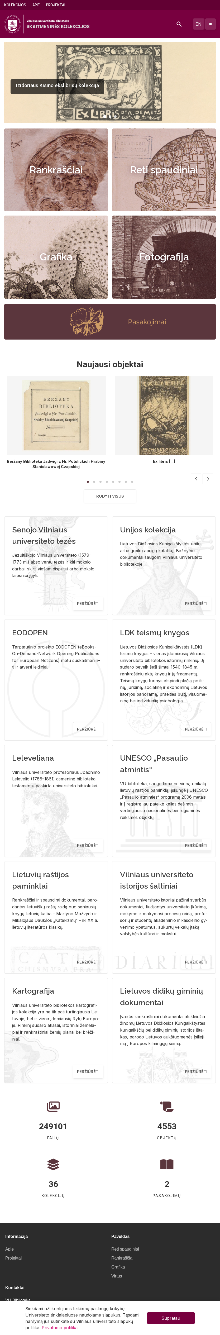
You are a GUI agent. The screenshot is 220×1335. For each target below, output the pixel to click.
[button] (104, 116)
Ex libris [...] (164, 461)
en (198, 24)
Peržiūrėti (88, 603)
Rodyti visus (110, 496)
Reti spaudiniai (164, 170)
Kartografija (33, 990)
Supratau (170, 1318)
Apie (36, 5)
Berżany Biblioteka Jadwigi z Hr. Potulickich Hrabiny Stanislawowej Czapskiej (56, 464)
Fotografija (164, 257)
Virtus (116, 1276)
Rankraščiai (56, 170)
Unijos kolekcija (148, 529)
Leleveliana (33, 758)
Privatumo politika (60, 1327)
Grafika (56, 257)
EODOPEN (30, 632)
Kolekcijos (15, 5)
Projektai (55, 5)
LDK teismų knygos (154, 632)
